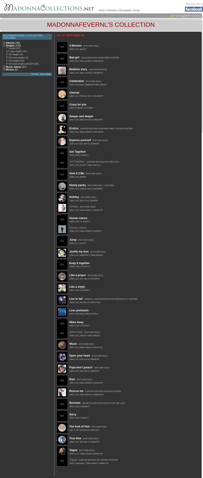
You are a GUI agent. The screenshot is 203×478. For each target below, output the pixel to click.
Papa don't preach (81, 367)
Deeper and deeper (81, 116)
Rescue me (76, 391)
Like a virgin (77, 286)
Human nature (78, 218)
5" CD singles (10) (15, 60)
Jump (73, 239)
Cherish (74, 92)
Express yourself (80, 140)
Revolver (75, 402)
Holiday (74, 197)
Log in (173, 15)
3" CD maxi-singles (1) (17, 57)
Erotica (74, 128)
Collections (111, 10)
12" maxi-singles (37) (16, 51)
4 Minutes (75, 45)
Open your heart (79, 355)
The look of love (79, 426)
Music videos (16, 67)
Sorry (72, 414)
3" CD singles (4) (14, 54)
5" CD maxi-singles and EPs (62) (22, 64)
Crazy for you (78, 104)
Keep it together (79, 263)
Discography (125, 10)
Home (102, 10)
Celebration (76, 81)
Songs (136, 10)
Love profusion (79, 310)
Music (73, 343)
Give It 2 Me (76, 173)
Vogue (73, 450)
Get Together (77, 151)
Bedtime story (78, 69)
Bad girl (74, 57)
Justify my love (79, 251)
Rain (72, 379)
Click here (195, 16)
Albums (13, 42)
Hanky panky (77, 185)
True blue (75, 438)
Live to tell (76, 298)
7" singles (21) (13, 48)
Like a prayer (77, 275)
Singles (13, 45)
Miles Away (76, 322)
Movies (12, 69)
